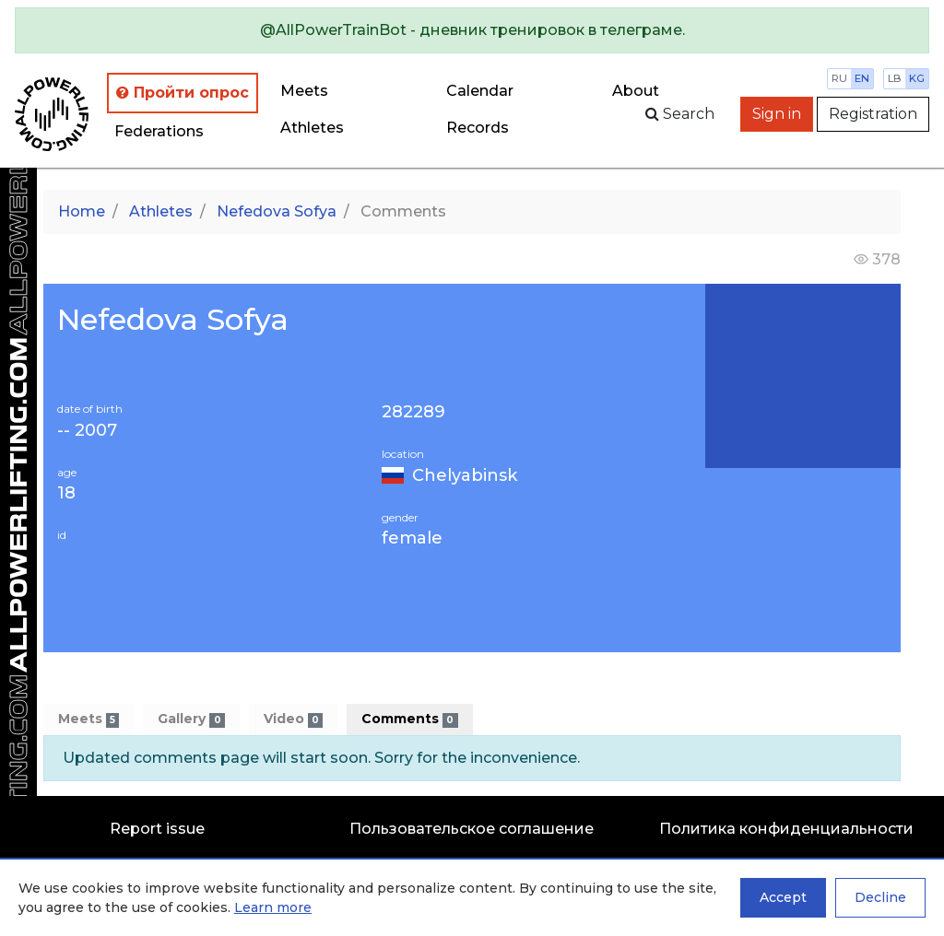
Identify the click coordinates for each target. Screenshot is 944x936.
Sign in (776, 114)
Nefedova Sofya (276, 211)
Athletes (312, 127)
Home (81, 211)
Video (293, 719)
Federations (159, 131)
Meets (304, 90)
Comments (409, 719)
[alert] (472, 30)
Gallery (191, 719)
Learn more (273, 907)
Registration (873, 114)
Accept (783, 897)
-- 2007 (87, 430)
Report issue (157, 828)
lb (895, 78)
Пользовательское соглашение (471, 828)
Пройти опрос (182, 92)
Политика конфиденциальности (786, 828)
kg (917, 78)
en (862, 78)
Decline (880, 897)
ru (839, 78)
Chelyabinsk (464, 475)
